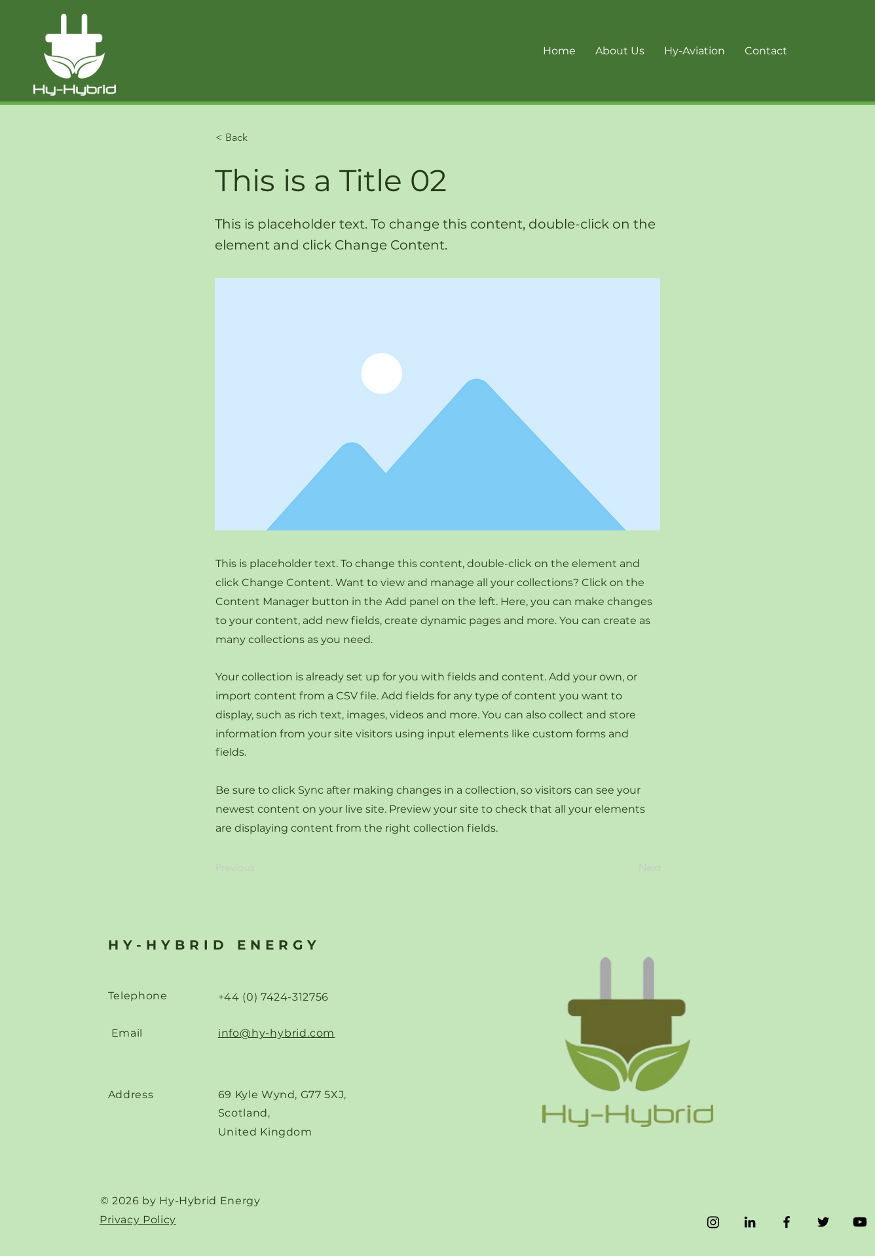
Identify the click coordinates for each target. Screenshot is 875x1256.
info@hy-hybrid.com (276, 1033)
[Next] (628, 868)
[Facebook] (786, 1222)
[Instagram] (713, 1222)
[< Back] (258, 137)
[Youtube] (860, 1222)
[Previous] (258, 868)
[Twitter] (823, 1222)
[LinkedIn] (750, 1222)
